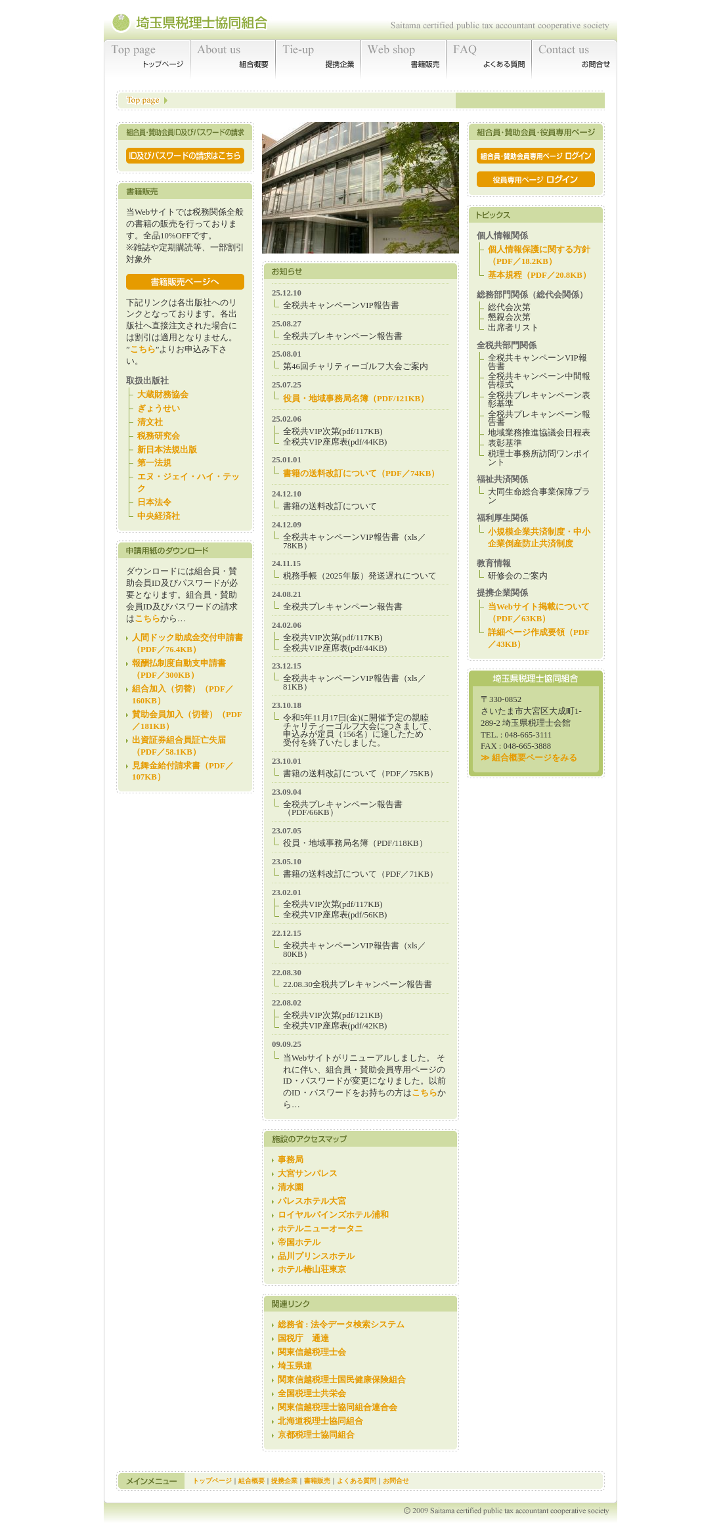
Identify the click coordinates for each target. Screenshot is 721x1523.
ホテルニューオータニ (320, 1228)
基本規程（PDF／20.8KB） (539, 275)
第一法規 (154, 463)
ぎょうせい (158, 408)
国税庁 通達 (303, 1338)
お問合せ (574, 59)
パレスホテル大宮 (312, 1201)
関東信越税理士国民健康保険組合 (342, 1379)
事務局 (290, 1159)
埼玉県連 (295, 1366)
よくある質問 (489, 59)
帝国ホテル (299, 1242)
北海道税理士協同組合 (320, 1421)
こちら (143, 349)
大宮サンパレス (308, 1173)
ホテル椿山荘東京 (312, 1269)
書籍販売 (404, 59)
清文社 (150, 422)
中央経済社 (158, 516)
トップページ (147, 59)
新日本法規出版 (167, 449)
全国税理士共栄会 (312, 1393)
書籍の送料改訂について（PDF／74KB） (361, 473)
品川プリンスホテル (316, 1256)
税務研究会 (158, 436)
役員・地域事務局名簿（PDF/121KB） (356, 398)
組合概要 (233, 59)
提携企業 (318, 59)
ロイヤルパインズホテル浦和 (333, 1215)
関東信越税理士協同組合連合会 (337, 1407)
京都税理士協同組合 (316, 1435)
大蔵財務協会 (162, 394)
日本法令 (154, 502)
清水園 (290, 1187)
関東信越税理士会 (312, 1352)
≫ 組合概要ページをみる (529, 757)
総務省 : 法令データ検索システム (341, 1324)
